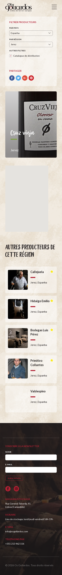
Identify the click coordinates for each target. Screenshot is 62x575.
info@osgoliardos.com (16, 531)
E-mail (8, 464)
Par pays (14, 28)
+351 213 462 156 (14, 543)
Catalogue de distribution (26, 55)
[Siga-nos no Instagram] (16, 488)
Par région (15, 39)
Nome (8, 452)
